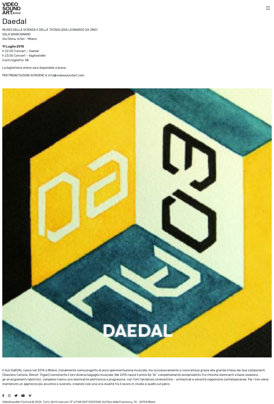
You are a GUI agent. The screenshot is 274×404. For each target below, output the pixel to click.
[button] (268, 8)
